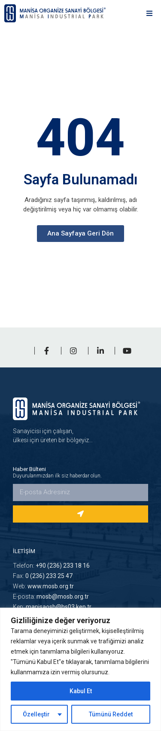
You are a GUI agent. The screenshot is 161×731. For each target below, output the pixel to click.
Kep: (52, 606)
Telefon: (51, 565)
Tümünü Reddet (111, 714)
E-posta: (51, 596)
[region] (80, 669)
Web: (43, 586)
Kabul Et (81, 691)
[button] (149, 13)
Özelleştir (36, 714)
